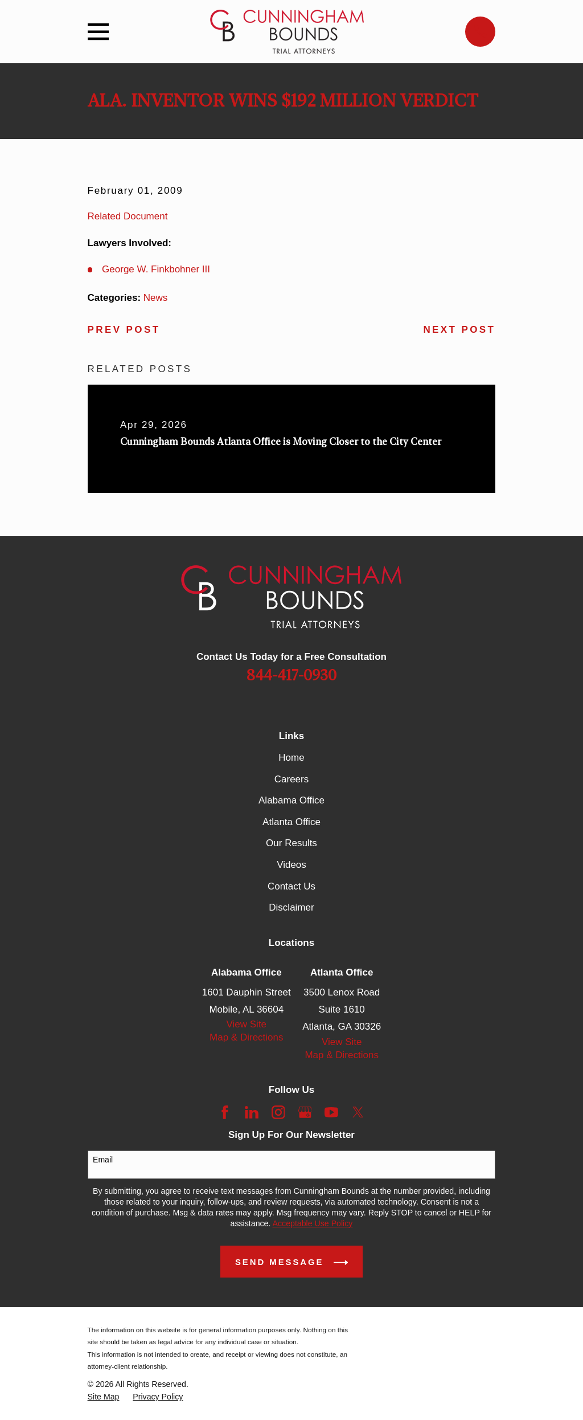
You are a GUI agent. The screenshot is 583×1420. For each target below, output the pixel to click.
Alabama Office (291, 800)
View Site (247, 1024)
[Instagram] (278, 1112)
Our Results (291, 843)
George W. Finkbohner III (156, 269)
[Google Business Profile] (305, 1112)
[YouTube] (331, 1112)
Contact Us (291, 886)
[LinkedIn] (251, 1112)
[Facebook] (225, 1112)
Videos (291, 864)
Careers (291, 779)
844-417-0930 (291, 675)
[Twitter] (358, 1112)
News (155, 297)
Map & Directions (246, 1037)
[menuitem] (104, 1397)
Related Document (128, 216)
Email (103, 1159)
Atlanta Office (291, 822)
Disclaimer (291, 907)
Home (291, 757)
